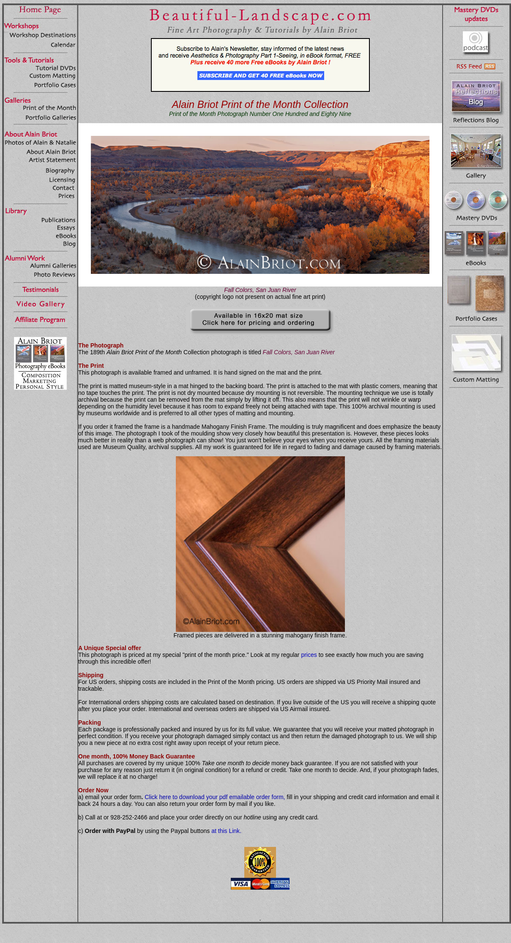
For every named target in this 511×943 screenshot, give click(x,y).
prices (309, 654)
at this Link (225, 830)
